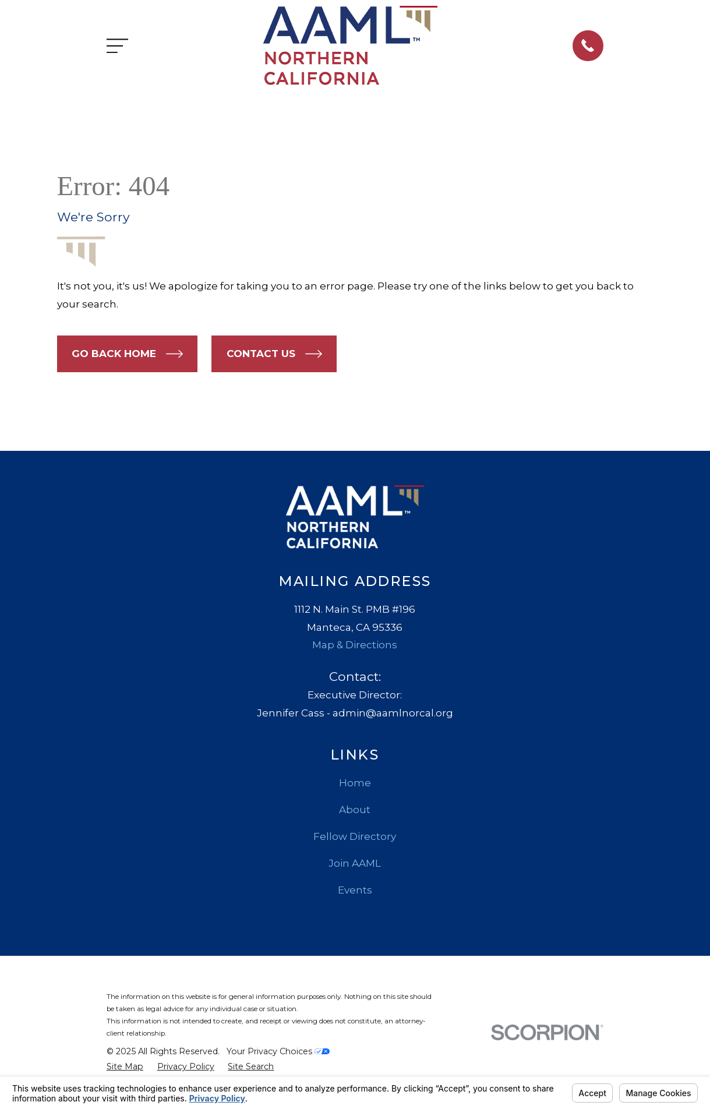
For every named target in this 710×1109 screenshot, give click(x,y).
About (354, 809)
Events (355, 890)
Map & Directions (354, 645)
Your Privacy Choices (278, 1051)
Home (355, 783)
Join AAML (354, 863)
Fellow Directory (354, 836)
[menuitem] (125, 1067)
